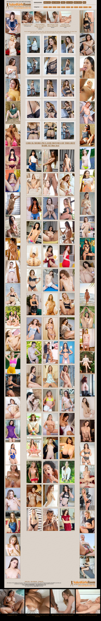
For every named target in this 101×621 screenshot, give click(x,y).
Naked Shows (78, 2)
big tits (50, 7)
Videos (63, 2)
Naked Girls (47, 2)
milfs (72, 7)
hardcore (63, 7)
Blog (84, 2)
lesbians (68, 7)
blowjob (54, 7)
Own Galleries (56, 2)
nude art (76, 7)
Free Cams (70, 2)
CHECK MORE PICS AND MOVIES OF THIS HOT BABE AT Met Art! (50, 144)
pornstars (85, 7)
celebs (58, 7)
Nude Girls (27, 581)
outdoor (80, 7)
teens (90, 7)
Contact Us (40, 581)
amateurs (45, 7)
